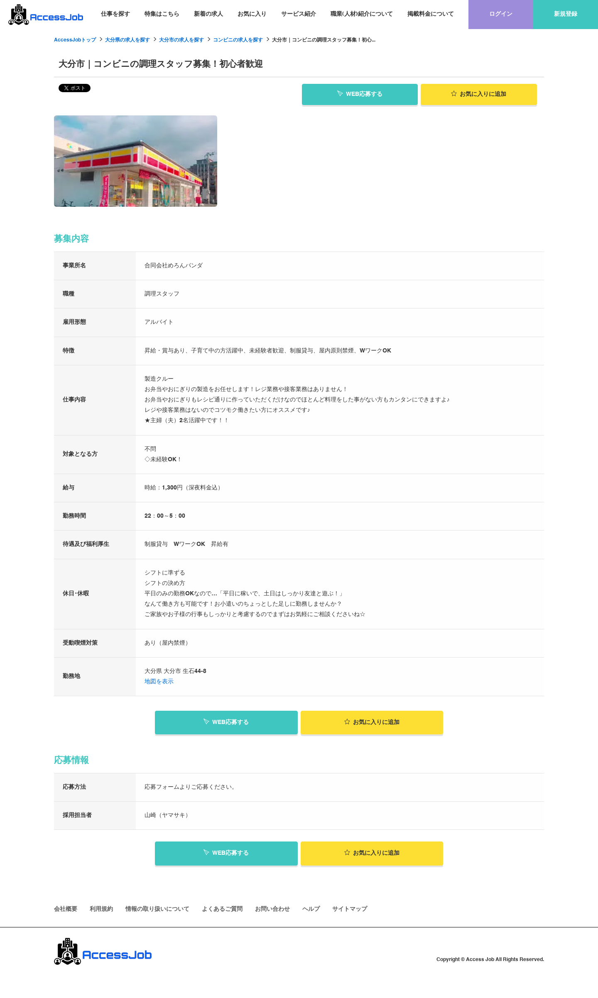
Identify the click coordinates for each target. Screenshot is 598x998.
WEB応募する (359, 94)
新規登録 (565, 14)
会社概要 (65, 909)
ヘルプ (311, 909)
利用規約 (101, 909)
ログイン (500, 14)
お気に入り (252, 14)
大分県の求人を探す (127, 40)
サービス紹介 (298, 14)
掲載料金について (430, 14)
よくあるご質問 (222, 909)
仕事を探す (115, 14)
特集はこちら (162, 14)
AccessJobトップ (75, 40)
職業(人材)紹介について (362, 14)
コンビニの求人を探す (238, 40)
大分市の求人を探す (181, 40)
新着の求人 (208, 14)
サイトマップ (349, 909)
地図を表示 (159, 682)
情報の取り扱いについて (157, 909)
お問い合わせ (272, 909)
